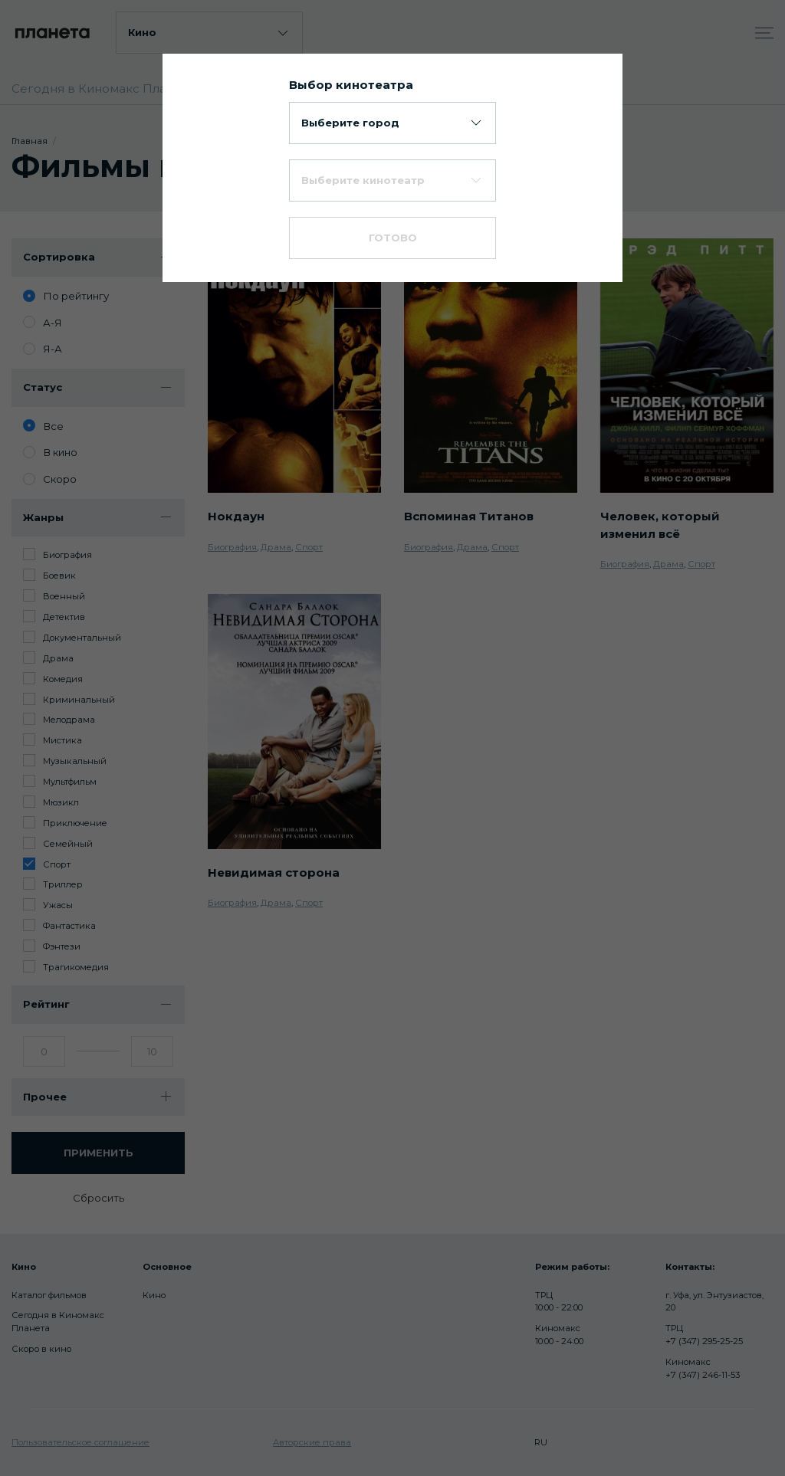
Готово (393, 237)
